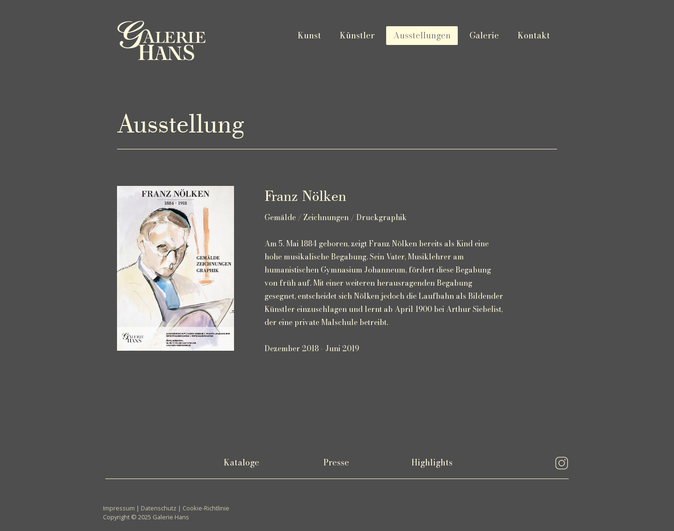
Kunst (309, 35)
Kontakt (534, 35)
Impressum (119, 508)
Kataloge (241, 462)
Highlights (432, 462)
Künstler (357, 35)
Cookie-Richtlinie (206, 508)
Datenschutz (158, 508)
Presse (336, 462)
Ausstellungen (422, 35)
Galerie (484, 35)
